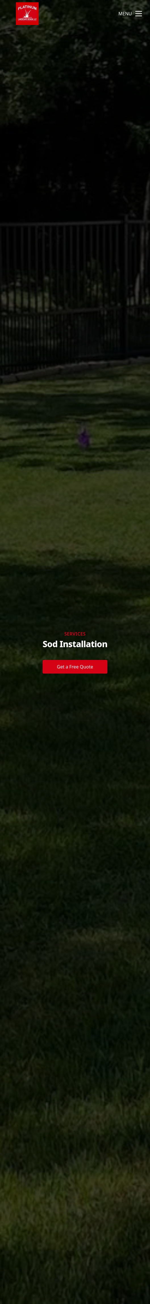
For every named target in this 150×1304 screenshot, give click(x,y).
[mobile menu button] (138, 13)
